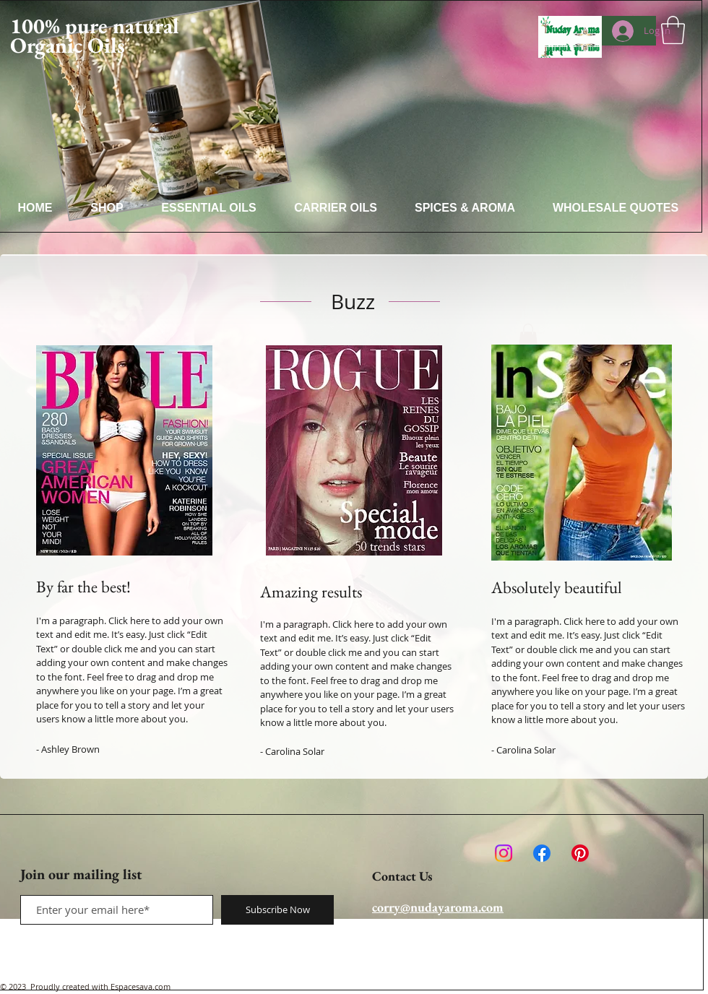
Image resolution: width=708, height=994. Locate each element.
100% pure (59, 26)
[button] (673, 30)
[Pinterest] (580, 853)
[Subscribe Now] (277, 910)
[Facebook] (541, 853)
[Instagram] (503, 853)
